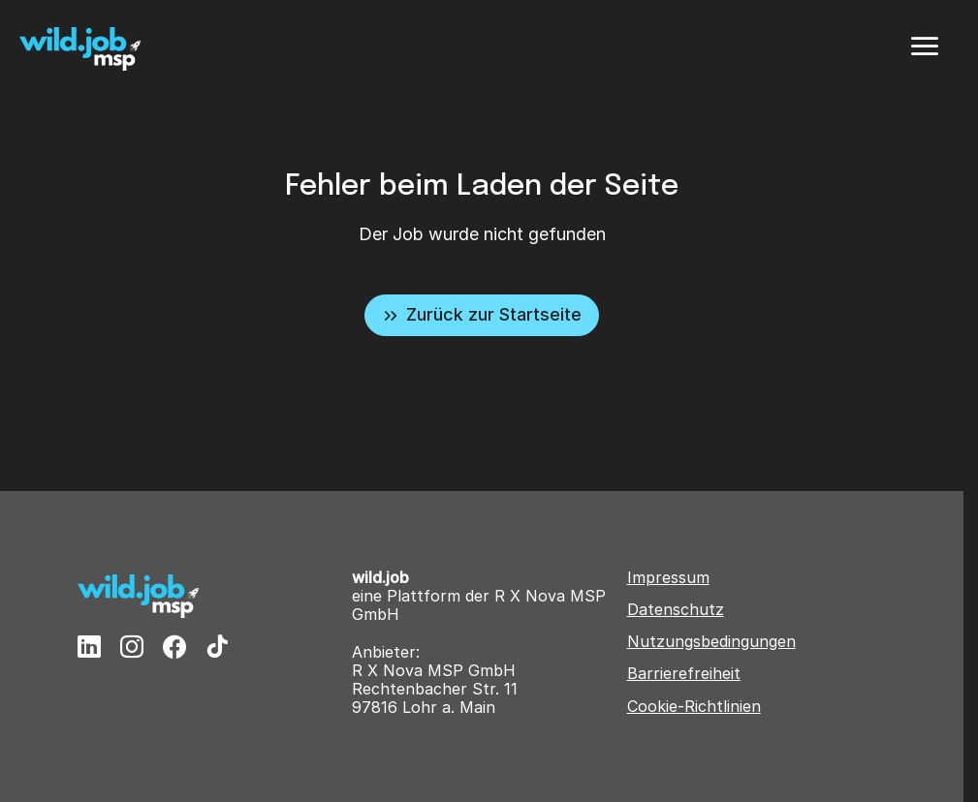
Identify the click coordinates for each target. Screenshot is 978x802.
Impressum (668, 578)
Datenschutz (675, 610)
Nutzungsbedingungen (711, 641)
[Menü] (924, 46)
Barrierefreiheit (684, 673)
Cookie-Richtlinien (694, 706)
